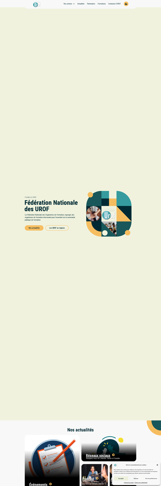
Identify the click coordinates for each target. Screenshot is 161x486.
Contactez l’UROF (114, 4)
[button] (157, 465)
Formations (102, 4)
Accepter (121, 478)
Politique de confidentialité (141, 482)
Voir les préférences (151, 478)
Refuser (136, 478)
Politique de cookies (129, 482)
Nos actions (69, 4)
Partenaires (91, 4)
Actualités (80, 4)
